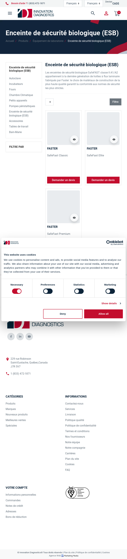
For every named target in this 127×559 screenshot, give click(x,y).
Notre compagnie (75, 447)
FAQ (67, 469)
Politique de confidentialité (80, 425)
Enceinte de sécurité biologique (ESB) (89, 41)
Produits (23, 41)
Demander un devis (63, 180)
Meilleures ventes (16, 420)
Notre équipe (72, 442)
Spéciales (11, 425)
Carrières (70, 453)
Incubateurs (16, 84)
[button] (77, 13)
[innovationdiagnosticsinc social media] (11, 336)
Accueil (10, 41)
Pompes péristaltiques (22, 106)
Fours (12, 89)
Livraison (70, 414)
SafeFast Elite (95, 155)
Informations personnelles (21, 494)
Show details (109, 303)
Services (70, 409)
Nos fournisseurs (75, 436)
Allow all (103, 313)
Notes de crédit (14, 505)
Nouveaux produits (17, 414)
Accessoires (16, 121)
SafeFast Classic (57, 155)
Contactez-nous (74, 403)
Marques (11, 409)
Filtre (115, 101)
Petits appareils (18, 100)
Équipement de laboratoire (48, 41)
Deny (63, 313)
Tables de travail (18, 126)
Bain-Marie (15, 132)
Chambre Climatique (21, 95)
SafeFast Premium (58, 233)
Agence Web (55, 555)
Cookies (69, 464)
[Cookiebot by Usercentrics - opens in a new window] (108, 242)
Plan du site (72, 458)
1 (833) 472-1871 (36, 3)
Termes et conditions (77, 431)
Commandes (13, 500)
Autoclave (15, 78)
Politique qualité (74, 420)
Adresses (11, 511)
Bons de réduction (16, 516)
